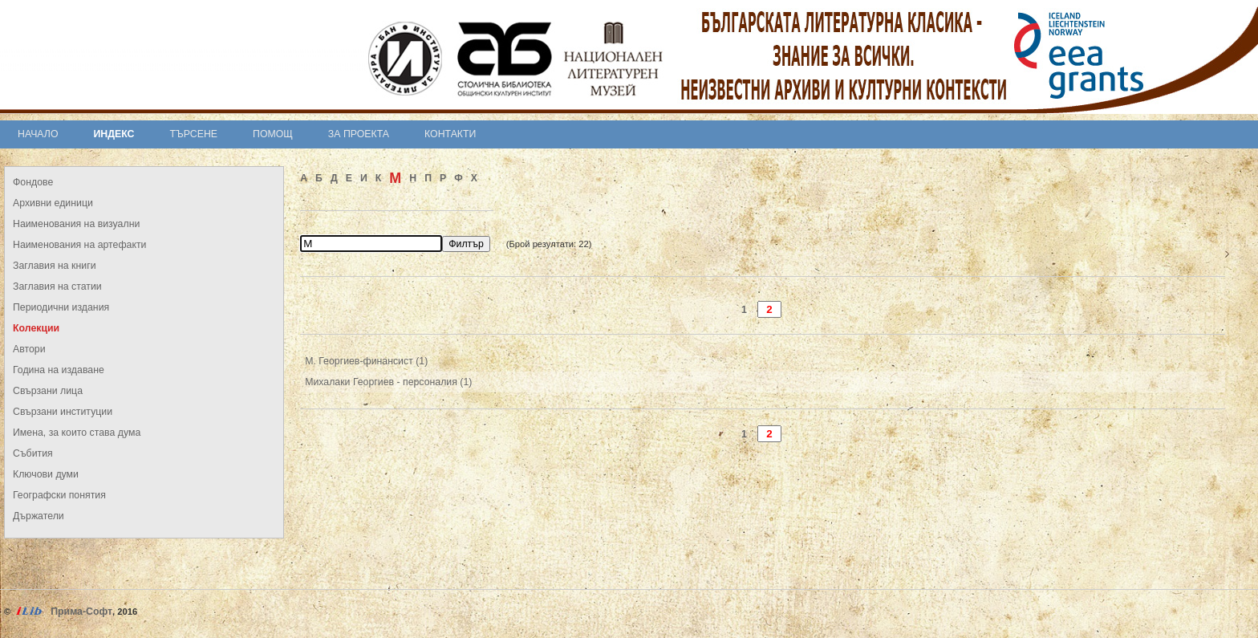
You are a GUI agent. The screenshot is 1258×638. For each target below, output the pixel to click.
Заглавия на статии (57, 286)
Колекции (36, 328)
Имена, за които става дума (76, 432)
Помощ (273, 134)
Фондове (33, 182)
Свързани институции (62, 411)
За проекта (358, 134)
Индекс (114, 134)
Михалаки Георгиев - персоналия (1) (388, 382)
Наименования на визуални (76, 224)
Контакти (450, 134)
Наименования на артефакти (79, 244)
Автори (29, 349)
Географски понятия (59, 495)
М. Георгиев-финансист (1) (366, 361)
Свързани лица (48, 390)
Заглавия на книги (54, 265)
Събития (33, 453)
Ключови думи (46, 474)
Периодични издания (61, 307)
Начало (38, 134)
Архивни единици (53, 203)
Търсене (193, 134)
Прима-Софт (81, 611)
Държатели (38, 516)
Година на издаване (58, 370)
